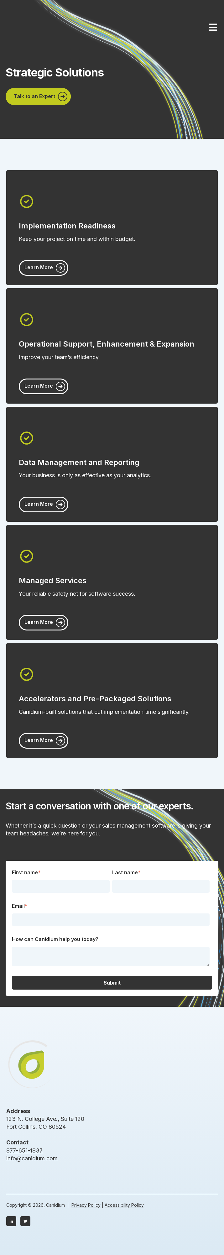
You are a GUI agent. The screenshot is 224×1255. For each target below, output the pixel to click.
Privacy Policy (86, 1205)
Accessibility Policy (124, 1205)
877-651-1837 (24, 1150)
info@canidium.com (32, 1158)
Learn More (39, 267)
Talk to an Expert (35, 96)
